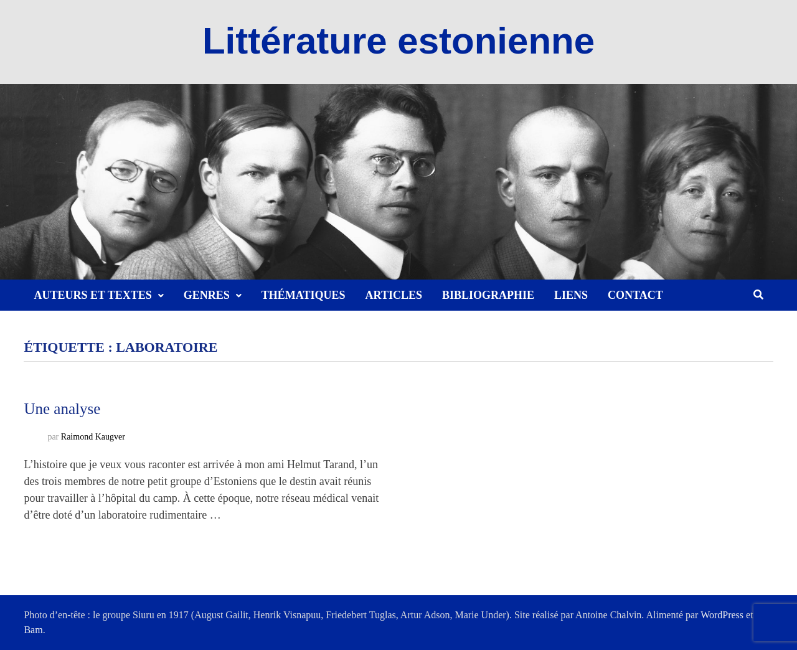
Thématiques (304, 295)
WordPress (721, 615)
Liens (571, 295)
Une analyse (62, 408)
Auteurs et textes (92, 295)
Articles (393, 295)
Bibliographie (488, 295)
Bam (33, 629)
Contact (635, 295)
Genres (207, 295)
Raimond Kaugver (93, 437)
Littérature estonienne (398, 41)
